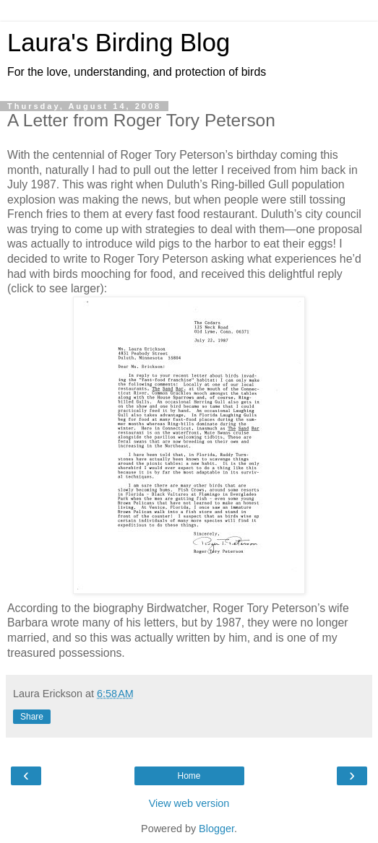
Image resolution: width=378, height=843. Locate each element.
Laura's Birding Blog (118, 42)
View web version (189, 803)
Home (188, 776)
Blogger (216, 828)
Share (31, 717)
